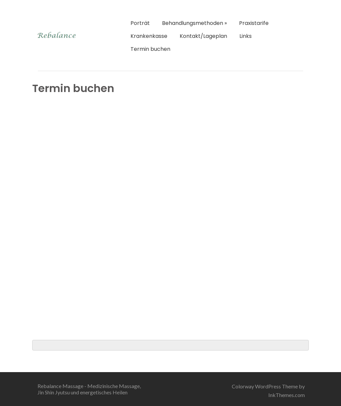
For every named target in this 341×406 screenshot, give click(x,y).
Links (245, 36)
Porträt (140, 23)
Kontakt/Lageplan (203, 36)
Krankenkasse (148, 36)
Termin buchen (150, 49)
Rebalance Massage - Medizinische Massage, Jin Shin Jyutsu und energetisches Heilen (89, 389)
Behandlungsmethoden (194, 23)
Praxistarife (254, 23)
